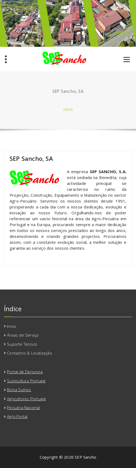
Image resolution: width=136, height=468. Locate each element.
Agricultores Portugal (26, 398)
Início (68, 109)
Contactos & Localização (29, 353)
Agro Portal (17, 416)
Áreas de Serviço (23, 335)
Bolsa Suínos (19, 389)
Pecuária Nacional (23, 407)
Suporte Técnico (22, 344)
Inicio (11, 326)
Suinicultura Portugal (26, 380)
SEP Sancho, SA (31, 158)
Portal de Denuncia (25, 371)
